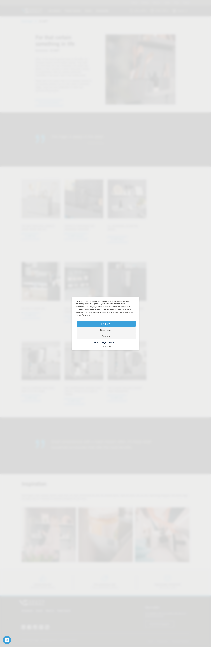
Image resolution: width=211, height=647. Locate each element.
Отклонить (106, 330)
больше (106, 336)
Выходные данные (105, 346)
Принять (106, 324)
